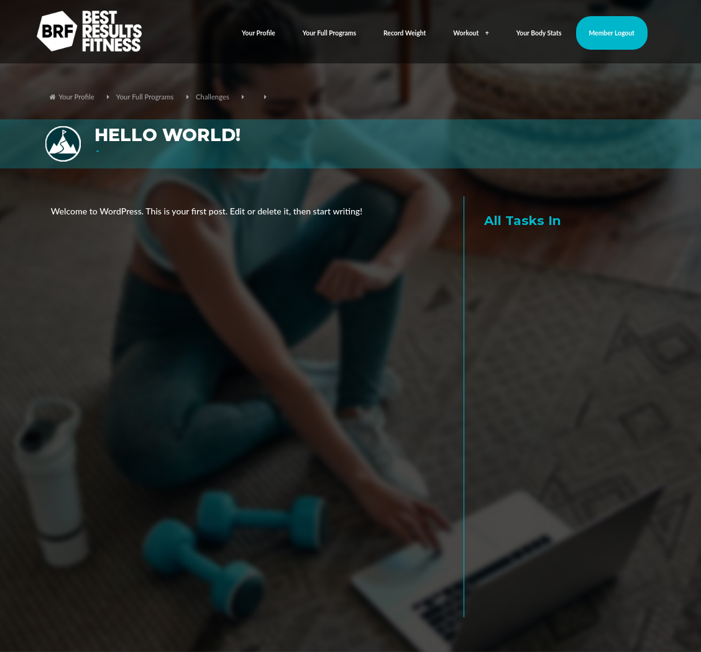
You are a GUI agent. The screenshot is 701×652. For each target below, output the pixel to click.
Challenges (212, 97)
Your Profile (258, 33)
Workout (470, 33)
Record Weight (404, 33)
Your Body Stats (539, 33)
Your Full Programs (329, 33)
